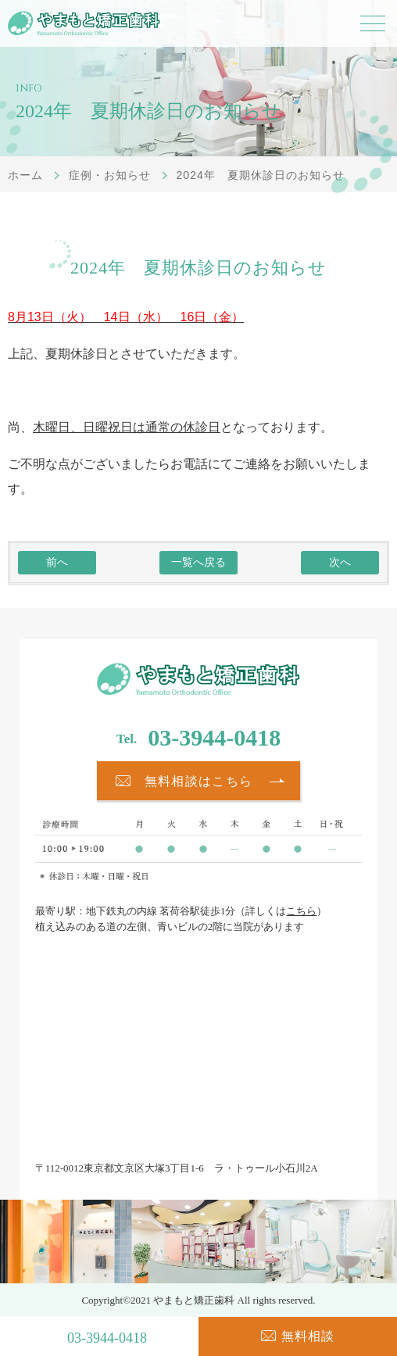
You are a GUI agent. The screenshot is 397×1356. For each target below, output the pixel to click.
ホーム (25, 175)
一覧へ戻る (198, 562)
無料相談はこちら (198, 781)
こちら (301, 911)
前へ (57, 562)
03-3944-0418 (214, 737)
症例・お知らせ (110, 175)
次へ (340, 562)
